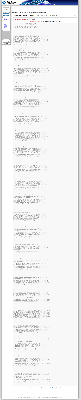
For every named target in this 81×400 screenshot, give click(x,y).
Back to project (15, 12)
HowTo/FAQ (6, 22)
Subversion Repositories (23, 15)
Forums (5, 20)
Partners (5, 27)
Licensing (5, 25)
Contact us (6, 29)
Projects (5, 19)
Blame (54, 21)
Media (5, 24)
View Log (59, 21)
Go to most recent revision (35, 21)
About (5, 21)
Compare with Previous (46, 21)
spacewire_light (41, 15)
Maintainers (6, 28)
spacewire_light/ (19, 19)
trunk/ (25, 19)
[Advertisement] (6, 35)
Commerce (5, 26)
